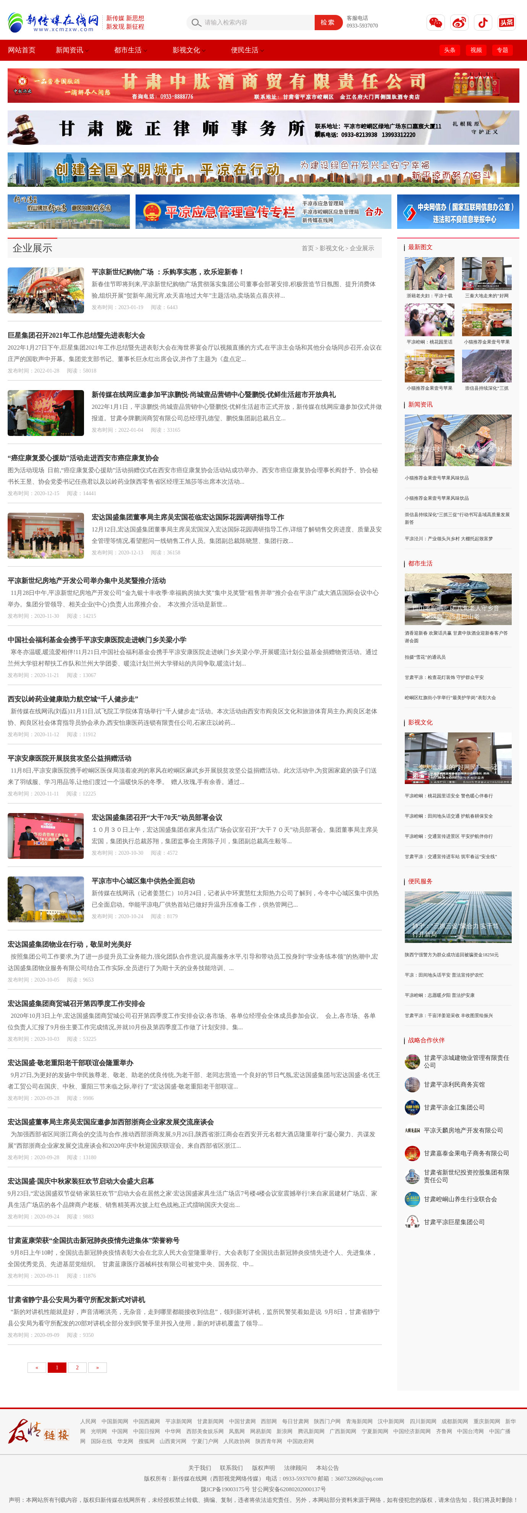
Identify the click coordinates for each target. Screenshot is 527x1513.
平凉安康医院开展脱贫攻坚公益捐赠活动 (69, 758)
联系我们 (231, 1468)
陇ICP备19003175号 (225, 1489)
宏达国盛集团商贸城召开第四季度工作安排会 (76, 1004)
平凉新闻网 (178, 1421)
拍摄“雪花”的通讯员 (425, 657)
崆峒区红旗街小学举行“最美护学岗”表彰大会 (450, 697)
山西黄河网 (173, 1441)
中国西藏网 (146, 1421)
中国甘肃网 (242, 1421)
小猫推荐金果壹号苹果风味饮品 (437, 478)
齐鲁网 (444, 1431)
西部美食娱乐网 (205, 1431)
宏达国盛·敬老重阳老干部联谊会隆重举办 (70, 1063)
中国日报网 (146, 1431)
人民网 (88, 1421)
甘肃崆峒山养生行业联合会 (460, 1199)
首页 (308, 248)
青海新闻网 (359, 1421)
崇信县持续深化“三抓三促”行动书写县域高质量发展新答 (457, 518)
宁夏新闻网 (375, 1431)
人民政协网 (236, 1441)
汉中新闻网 (391, 1421)
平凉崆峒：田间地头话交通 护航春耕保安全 (449, 816)
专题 (502, 50)
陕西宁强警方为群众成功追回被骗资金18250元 (452, 954)
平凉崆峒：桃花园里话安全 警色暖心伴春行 (449, 796)
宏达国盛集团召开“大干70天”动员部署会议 (157, 817)
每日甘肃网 (295, 1421)
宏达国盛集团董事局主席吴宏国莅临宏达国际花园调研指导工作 (188, 517)
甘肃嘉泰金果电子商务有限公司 (466, 1153)
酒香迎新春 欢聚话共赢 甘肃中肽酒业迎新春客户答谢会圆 (456, 636)
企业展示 (362, 248)
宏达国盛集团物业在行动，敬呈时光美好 (69, 944)
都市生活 (130, 50)
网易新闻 (261, 1431)
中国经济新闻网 (412, 1431)
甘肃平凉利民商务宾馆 (454, 1084)
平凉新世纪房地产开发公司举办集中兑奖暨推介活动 (87, 581)
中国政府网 (300, 1441)
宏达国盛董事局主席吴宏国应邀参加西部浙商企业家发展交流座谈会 (111, 1122)
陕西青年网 (268, 1441)
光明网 (99, 1431)
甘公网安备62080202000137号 (289, 1489)
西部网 (269, 1421)
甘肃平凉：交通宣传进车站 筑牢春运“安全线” (451, 856)
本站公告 (327, 1468)
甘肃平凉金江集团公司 (454, 1107)
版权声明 (263, 1468)
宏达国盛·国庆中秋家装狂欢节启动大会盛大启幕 (81, 1181)
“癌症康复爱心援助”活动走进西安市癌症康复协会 (83, 458)
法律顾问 (295, 1468)
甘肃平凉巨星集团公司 (454, 1222)
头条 (450, 50)
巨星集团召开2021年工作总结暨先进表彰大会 (76, 335)
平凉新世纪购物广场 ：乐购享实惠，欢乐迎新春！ (168, 272)
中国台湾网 (470, 1431)
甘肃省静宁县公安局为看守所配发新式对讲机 (76, 1300)
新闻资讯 (72, 50)
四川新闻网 (423, 1421)
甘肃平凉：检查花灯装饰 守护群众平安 (444, 677)
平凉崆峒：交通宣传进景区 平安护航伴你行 (449, 836)
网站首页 (22, 50)
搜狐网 (147, 1441)
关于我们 (199, 1468)
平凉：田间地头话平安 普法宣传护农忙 (444, 975)
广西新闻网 (343, 1431)
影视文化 (189, 50)
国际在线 (101, 1441)
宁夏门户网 (205, 1441)
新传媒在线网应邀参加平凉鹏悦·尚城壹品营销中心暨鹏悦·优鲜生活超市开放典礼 (214, 394)
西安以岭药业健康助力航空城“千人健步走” (73, 699)
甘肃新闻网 (210, 1421)
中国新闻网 (115, 1421)
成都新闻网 (454, 1421)
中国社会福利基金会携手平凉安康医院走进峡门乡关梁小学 (97, 640)
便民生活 (247, 50)
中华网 (173, 1431)
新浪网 (284, 1431)
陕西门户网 (327, 1421)
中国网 (120, 1431)
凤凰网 (237, 1431)
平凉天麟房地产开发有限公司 (463, 1130)
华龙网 (125, 1441)
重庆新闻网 (487, 1421)
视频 (476, 50)
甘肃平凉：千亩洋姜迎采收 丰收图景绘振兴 (449, 1015)
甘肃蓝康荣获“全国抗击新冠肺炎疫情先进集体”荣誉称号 (93, 1240)
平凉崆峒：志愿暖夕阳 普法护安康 (440, 995)
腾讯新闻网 (311, 1431)
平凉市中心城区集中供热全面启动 (143, 881)
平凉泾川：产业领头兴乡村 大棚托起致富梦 (449, 538)
